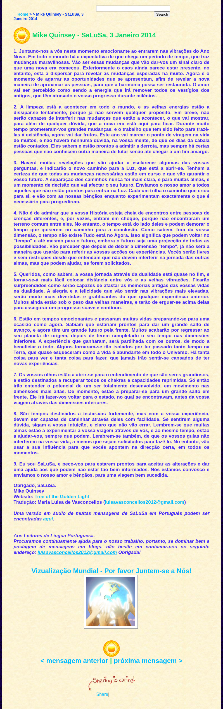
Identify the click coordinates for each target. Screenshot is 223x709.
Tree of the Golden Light (62, 496)
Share (102, 694)
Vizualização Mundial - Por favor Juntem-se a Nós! (111, 571)
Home (22, 14)
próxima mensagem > (148, 660)
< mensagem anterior (74, 660)
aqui (48, 519)
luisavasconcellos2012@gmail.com (144, 502)
